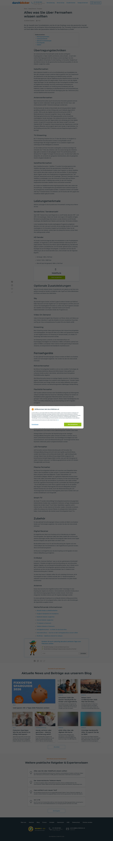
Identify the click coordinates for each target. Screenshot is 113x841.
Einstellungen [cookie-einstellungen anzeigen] (35, 424)
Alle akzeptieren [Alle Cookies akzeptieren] (73, 424)
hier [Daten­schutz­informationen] (58, 420)
